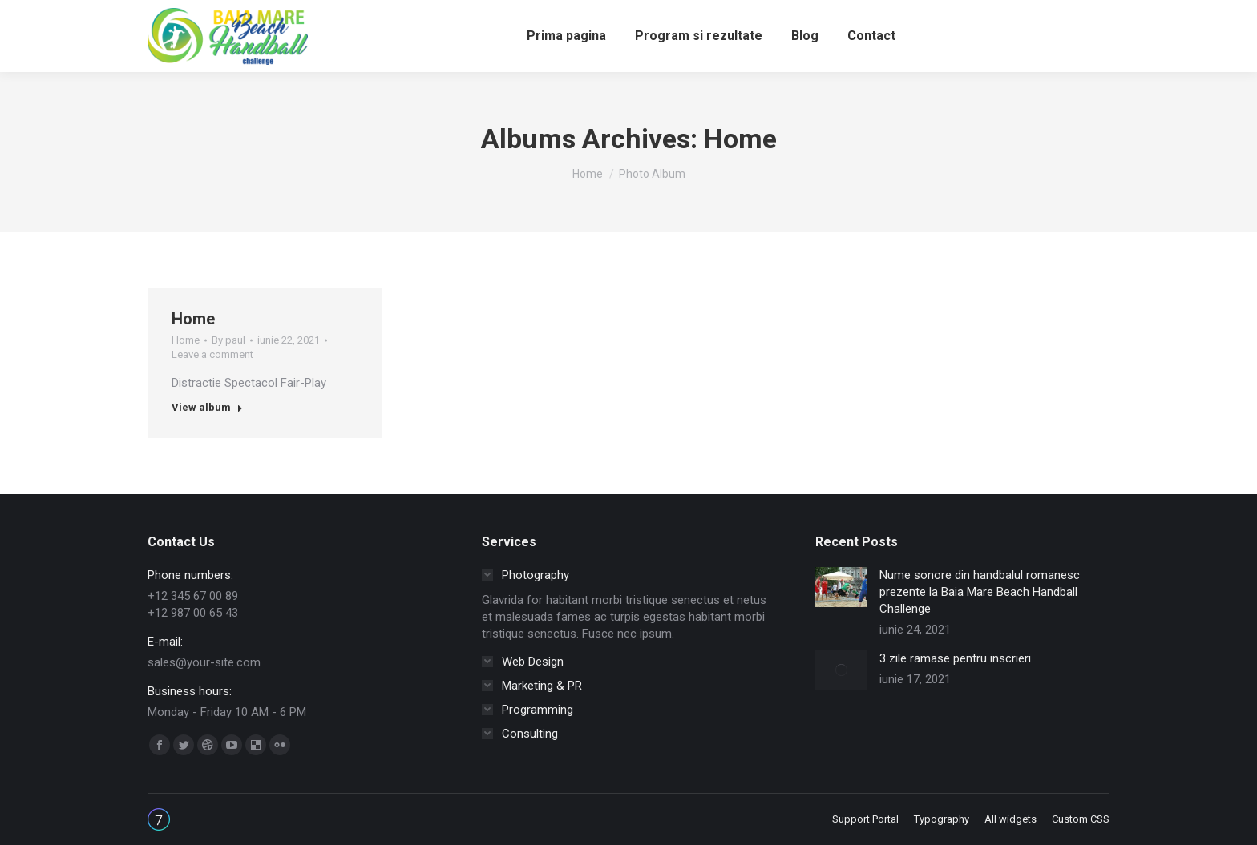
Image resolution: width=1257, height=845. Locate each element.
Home (193, 318)
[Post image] (841, 587)
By (228, 340)
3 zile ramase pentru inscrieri (955, 658)
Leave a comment (212, 354)
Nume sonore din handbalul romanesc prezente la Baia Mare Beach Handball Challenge (979, 592)
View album (207, 407)
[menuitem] (566, 36)
